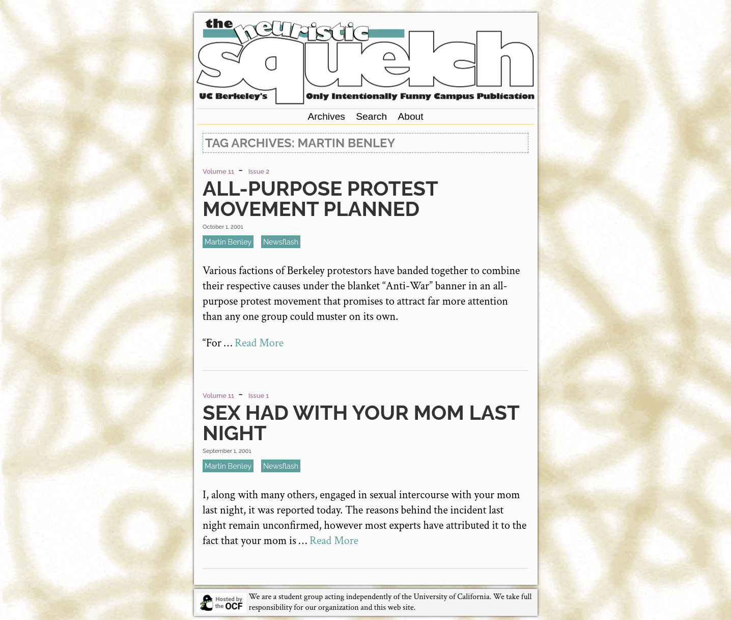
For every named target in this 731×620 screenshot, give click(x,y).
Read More (259, 343)
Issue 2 (259, 171)
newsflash (280, 241)
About (410, 116)
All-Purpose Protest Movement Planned (320, 198)
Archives (326, 116)
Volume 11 (218, 171)
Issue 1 (258, 395)
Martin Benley (228, 241)
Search (371, 116)
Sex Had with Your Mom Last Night (361, 422)
